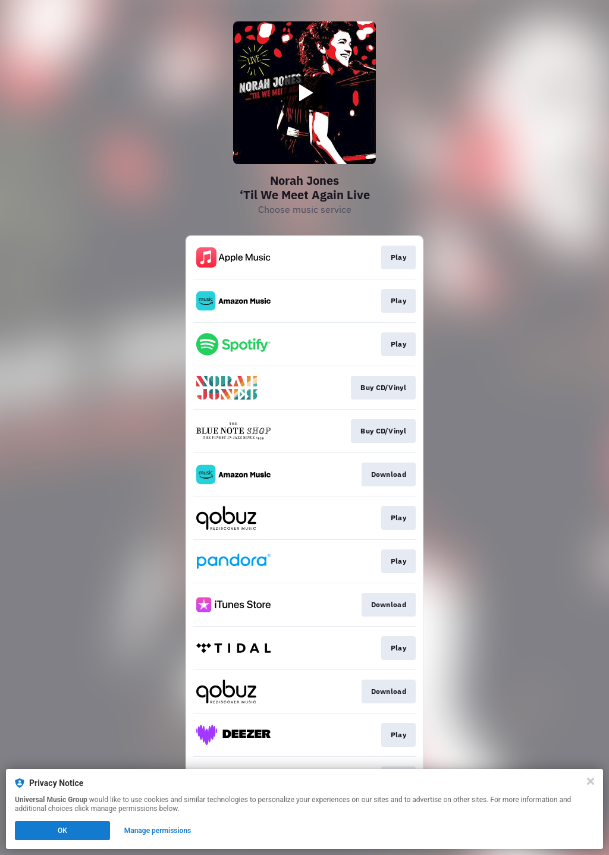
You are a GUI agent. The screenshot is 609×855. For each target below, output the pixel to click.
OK (62, 830)
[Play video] (304, 92)
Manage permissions (158, 830)
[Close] (590, 781)
